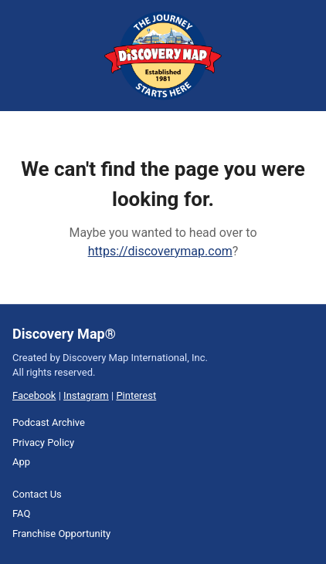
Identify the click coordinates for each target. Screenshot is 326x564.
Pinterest (136, 395)
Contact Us (37, 494)
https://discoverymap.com (160, 251)
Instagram (86, 395)
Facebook (34, 395)
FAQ (21, 513)
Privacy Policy (43, 442)
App (21, 462)
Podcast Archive (48, 422)
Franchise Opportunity (61, 533)
